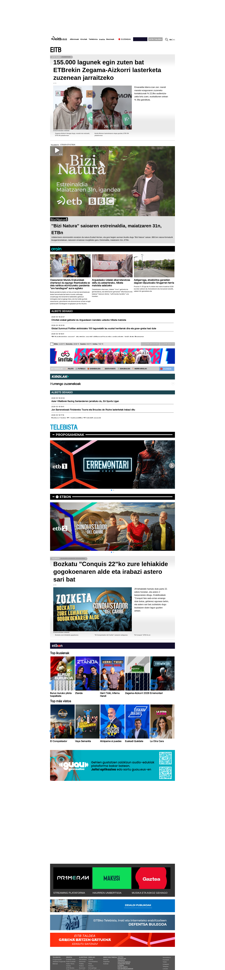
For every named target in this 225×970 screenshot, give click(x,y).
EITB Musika (70, 968)
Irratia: (69, 957)
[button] (111, 490)
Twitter (165, 962)
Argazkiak (106, 961)
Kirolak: (91, 957)
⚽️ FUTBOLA (80, 369)
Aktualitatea (82, 959)
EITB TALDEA (155, 39)
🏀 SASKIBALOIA (93, 369)
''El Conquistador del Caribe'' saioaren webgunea (111, 635)
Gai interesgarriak (125, 968)
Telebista (93, 39)
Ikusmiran (82, 968)
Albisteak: (83, 957)
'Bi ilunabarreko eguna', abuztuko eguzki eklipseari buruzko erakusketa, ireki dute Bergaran (97, 337)
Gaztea (68, 966)
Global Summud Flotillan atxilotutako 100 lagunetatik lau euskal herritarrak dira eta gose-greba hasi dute (103, 328)
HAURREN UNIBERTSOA (107, 892)
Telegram (165, 966)
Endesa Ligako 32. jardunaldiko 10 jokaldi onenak (76, 418)
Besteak (110, 39)
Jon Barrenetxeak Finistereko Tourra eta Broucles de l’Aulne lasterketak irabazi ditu (93, 409)
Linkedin (165, 968)
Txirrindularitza (93, 961)
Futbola (90, 959)
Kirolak (83, 39)
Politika (81, 963)
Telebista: (57, 957)
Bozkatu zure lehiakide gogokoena (66, 635)
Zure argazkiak (150, 344)
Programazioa (57, 959)
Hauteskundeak (124, 962)
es (174, 40)
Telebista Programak (59, 961)
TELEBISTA (63, 427)
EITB (55, 50)
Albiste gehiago (62, 311)
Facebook (166, 959)
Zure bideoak (167, 344)
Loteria (121, 965)
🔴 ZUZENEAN (165, 369)
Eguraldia (122, 958)
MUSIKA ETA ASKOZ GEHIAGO (149, 892)
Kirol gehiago (92, 968)
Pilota (90, 963)
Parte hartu (123, 967)
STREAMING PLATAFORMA (69, 892)
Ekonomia (82, 961)
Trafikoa (121, 960)
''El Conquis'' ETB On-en (142, 635)
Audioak (106, 963)
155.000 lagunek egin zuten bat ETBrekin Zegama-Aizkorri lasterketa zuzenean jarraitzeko (107, 70)
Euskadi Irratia (70, 959)
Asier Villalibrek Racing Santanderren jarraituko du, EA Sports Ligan (85, 401)
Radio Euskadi (70, 961)
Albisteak (74, 39)
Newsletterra (167, 957)
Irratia (102, 39)
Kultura (81, 966)
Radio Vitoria (70, 963)
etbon (65, 497)
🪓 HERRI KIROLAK (139, 369)
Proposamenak (70, 435)
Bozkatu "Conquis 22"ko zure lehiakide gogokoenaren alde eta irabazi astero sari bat (110, 572)
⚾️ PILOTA (69, 369)
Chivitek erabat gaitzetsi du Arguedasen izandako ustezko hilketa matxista (88, 320)
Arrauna (90, 966)
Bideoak (55, 963)
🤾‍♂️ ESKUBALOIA (124, 369)
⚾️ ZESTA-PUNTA (108, 369)
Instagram (166, 964)
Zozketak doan (124, 963)
